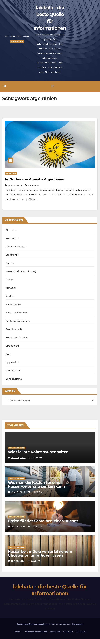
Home (17, 632)
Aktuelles (11, 229)
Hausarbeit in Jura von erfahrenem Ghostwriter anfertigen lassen (40, 553)
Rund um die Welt (17, 337)
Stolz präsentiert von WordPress (33, 624)
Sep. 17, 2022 (18, 561)
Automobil (12, 238)
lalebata (32, 185)
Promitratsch (14, 329)
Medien (10, 296)
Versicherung (14, 378)
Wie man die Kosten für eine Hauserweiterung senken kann (36, 484)
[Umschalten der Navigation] (52, 86)
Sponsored (12, 345)
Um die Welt (11, 173)
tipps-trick (12, 362)
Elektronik (12, 254)
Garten (10, 263)
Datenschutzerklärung (36, 632)
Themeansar (77, 624)
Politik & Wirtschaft (18, 320)
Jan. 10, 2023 (18, 526)
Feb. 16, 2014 (15, 185)
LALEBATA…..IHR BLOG (74, 632)
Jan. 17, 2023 (18, 492)
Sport (9, 353)
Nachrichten (13, 304)
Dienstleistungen (16, 246)
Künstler (11, 287)
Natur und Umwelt (17, 312)
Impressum (55, 632)
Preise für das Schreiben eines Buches (43, 521)
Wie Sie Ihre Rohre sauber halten (38, 452)
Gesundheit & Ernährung (21, 271)
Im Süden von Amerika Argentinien (34, 179)
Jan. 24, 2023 (18, 458)
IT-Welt (10, 279)
